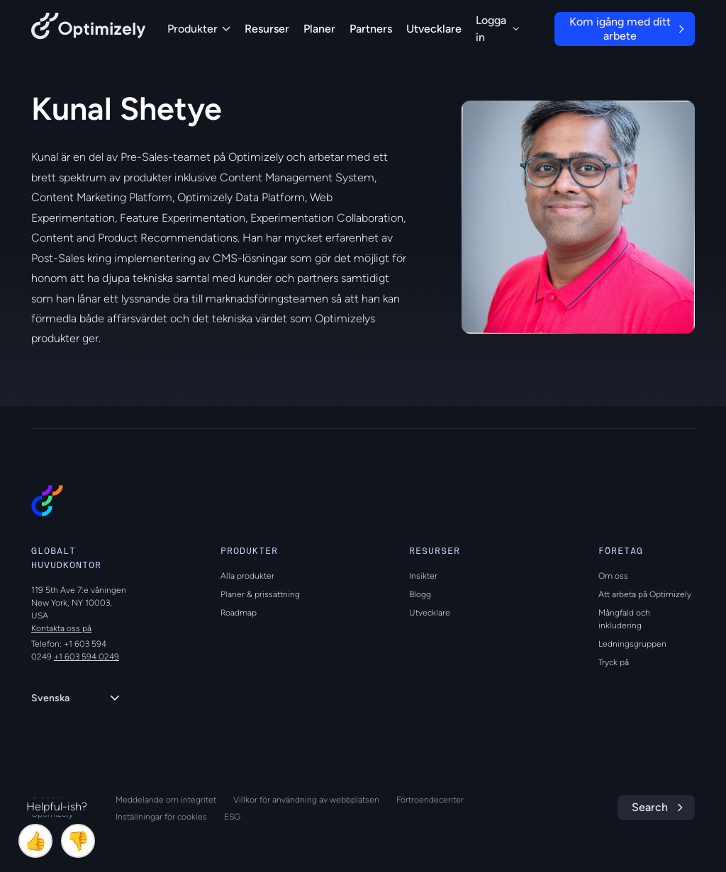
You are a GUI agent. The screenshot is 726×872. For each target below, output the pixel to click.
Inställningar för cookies (161, 817)
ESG (232, 817)
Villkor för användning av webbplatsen (306, 800)
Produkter (198, 28)
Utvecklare (434, 28)
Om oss (613, 576)
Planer (319, 28)
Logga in (497, 28)
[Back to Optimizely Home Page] (88, 29)
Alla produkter (247, 576)
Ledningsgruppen (632, 644)
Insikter (423, 576)
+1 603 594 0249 (86, 657)
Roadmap (238, 613)
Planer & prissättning (260, 594)
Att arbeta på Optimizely (644, 594)
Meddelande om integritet (166, 800)
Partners (371, 28)
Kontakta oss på (61, 628)
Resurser (267, 28)
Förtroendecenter (430, 800)
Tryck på (613, 662)
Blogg (420, 594)
